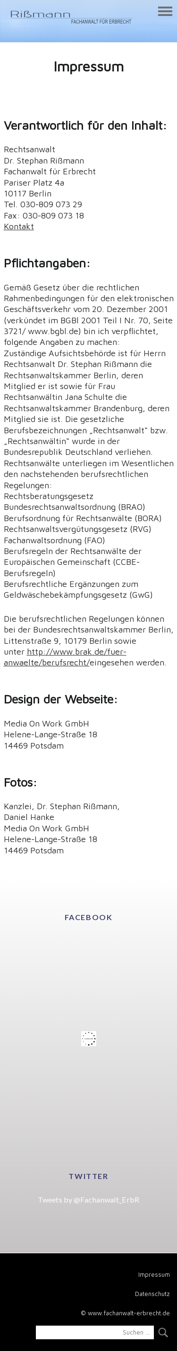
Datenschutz (152, 1293)
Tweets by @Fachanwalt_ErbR (88, 1199)
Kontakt (19, 226)
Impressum (154, 1274)
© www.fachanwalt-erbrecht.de (125, 1313)
